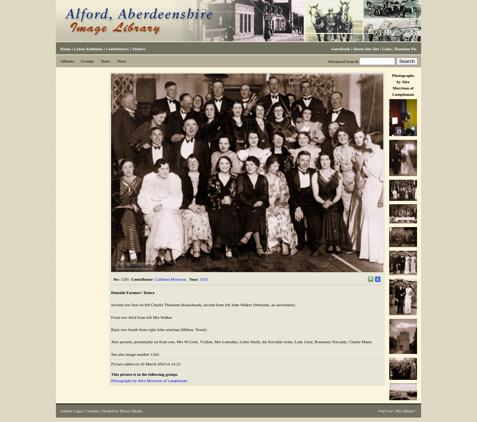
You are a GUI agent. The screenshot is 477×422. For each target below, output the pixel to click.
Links (387, 49)
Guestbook (340, 49)
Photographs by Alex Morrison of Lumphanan (149, 380)
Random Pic (406, 49)
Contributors (117, 49)
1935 (204, 279)
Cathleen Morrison (170, 279)
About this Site (366, 49)
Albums (67, 61)
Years (106, 61)
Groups (87, 61)
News (121, 61)
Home (65, 49)
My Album (405, 411)
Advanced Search (342, 61)
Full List (385, 411)
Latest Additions (88, 49)
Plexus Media (131, 411)
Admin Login (71, 411)
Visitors (139, 49)
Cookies (92, 411)
